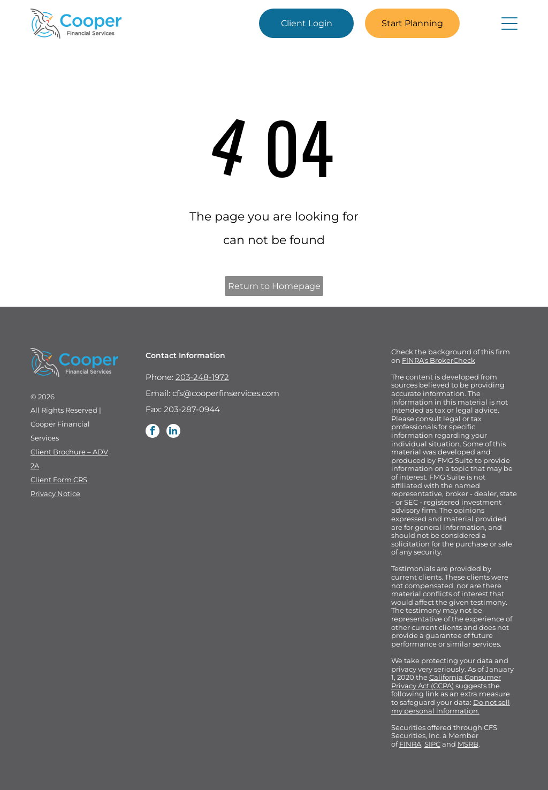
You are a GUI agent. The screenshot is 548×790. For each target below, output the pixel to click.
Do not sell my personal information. (450, 706)
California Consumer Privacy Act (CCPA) (446, 681)
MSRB (468, 744)
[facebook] (152, 432)
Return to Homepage (274, 286)
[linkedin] (173, 432)
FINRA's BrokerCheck (438, 360)
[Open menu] (509, 24)
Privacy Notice (55, 493)
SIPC (432, 744)
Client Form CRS (59, 479)
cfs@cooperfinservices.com (225, 393)
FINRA (410, 744)
